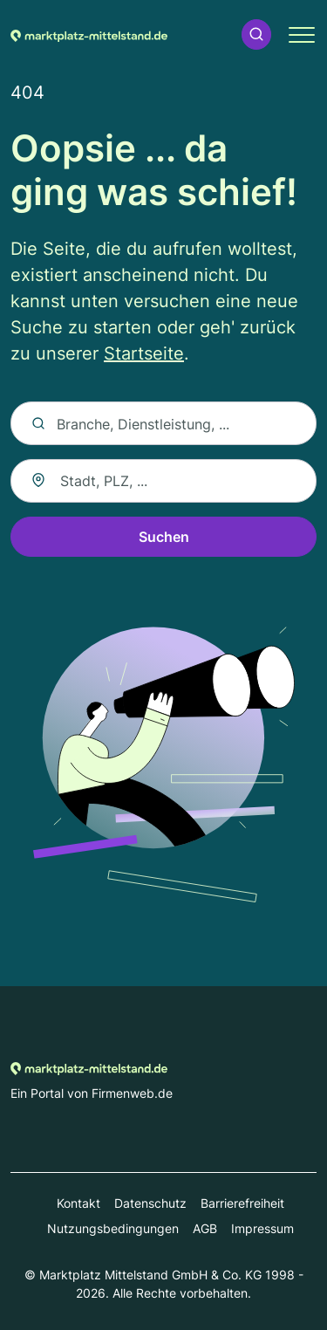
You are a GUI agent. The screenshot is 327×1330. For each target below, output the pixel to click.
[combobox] (163, 481)
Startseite (144, 353)
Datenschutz (150, 1203)
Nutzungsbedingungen (113, 1228)
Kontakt (78, 1203)
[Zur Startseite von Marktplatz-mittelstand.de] (88, 34)
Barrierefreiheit (242, 1203)
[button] (256, 34)
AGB (205, 1228)
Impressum (262, 1228)
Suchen (164, 536)
